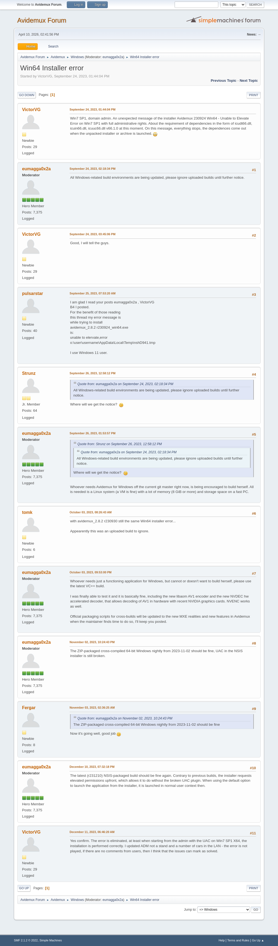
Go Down (26, 95)
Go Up (24, 888)
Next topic (249, 80)
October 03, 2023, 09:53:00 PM (91, 572)
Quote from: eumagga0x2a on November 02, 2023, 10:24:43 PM (124, 718)
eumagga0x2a (113, 57)
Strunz (29, 373)
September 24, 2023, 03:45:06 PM (92, 234)
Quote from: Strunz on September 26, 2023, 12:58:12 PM (119, 444)
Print (253, 95)
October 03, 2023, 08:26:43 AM (91, 512)
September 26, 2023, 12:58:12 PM (92, 373)
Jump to (190, 909)
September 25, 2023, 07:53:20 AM (92, 293)
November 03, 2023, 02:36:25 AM (92, 707)
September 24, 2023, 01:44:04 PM (92, 109)
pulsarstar (32, 293)
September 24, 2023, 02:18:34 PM (92, 168)
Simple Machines (51, 940)
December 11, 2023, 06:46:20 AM (92, 832)
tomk (27, 512)
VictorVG (31, 109)
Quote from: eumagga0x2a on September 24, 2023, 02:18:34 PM (125, 384)
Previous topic (223, 80)
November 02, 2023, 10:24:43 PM (92, 642)
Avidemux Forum (41, 20)
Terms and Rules (238, 940)
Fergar (29, 707)
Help (222, 940)
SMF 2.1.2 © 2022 (26, 940)
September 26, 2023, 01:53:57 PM (92, 433)
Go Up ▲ (258, 940)
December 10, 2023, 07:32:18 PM (92, 766)
